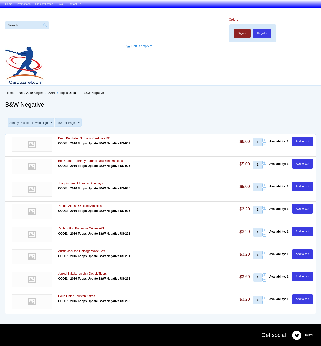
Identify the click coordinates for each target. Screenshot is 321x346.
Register (262, 33)
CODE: (63, 143)
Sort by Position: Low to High (30, 122)
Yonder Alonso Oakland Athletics (80, 206)
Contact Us (74, 3)
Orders (233, 19)
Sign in (242, 33)
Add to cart (302, 141)
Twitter (302, 335)
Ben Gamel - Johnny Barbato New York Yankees (90, 161)
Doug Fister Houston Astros (76, 296)
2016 (51, 93)
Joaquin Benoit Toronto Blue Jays (80, 183)
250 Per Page (68, 122)
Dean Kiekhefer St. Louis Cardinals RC (84, 138)
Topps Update (69, 93)
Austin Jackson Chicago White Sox (81, 251)
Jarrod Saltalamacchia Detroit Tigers (82, 273)
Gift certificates (44, 3)
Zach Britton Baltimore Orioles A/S (81, 228)
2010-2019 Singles (30, 93)
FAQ (60, 3)
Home (8, 3)
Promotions (24, 3)
